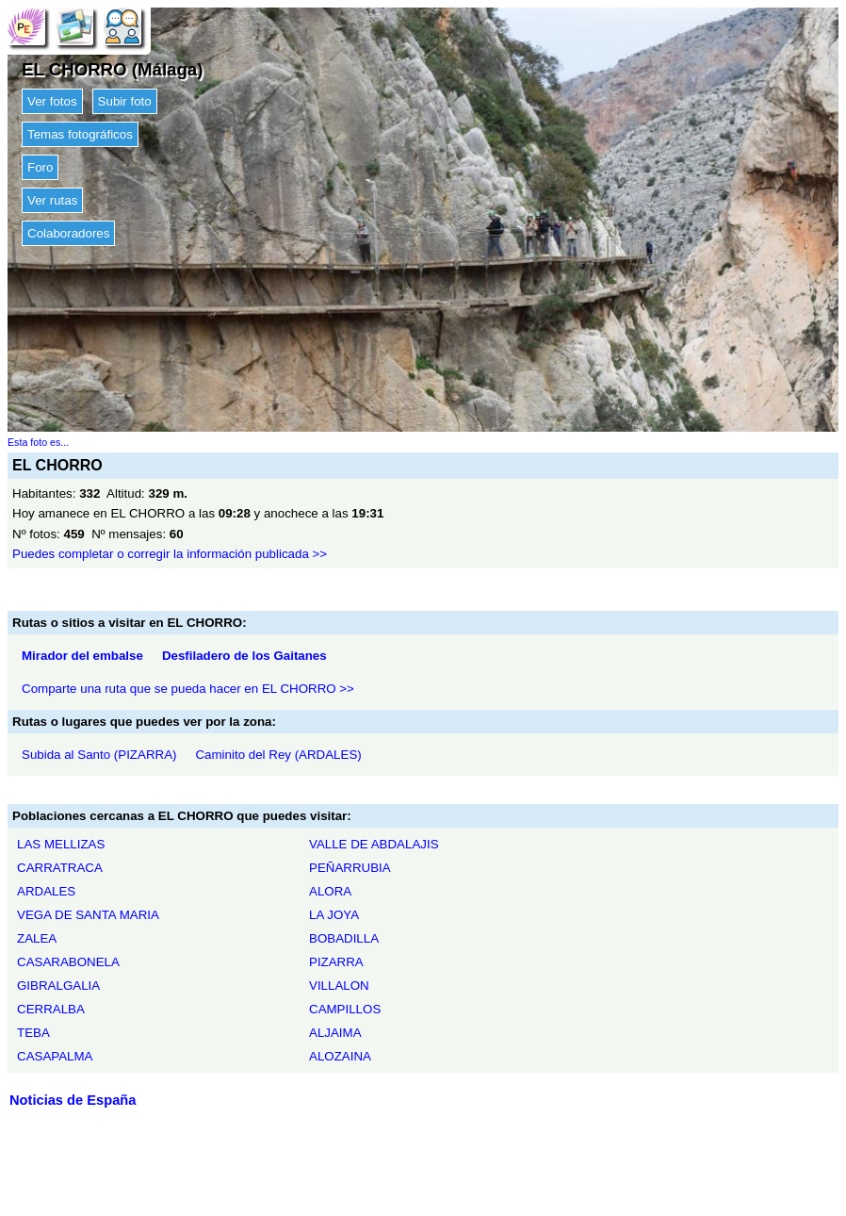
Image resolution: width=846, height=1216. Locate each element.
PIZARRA (336, 962)
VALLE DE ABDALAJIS (374, 844)
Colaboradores (68, 233)
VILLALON (339, 985)
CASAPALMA (55, 1056)
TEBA (33, 1033)
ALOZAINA (340, 1056)
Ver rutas (52, 200)
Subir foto (125, 101)
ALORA (330, 891)
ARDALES (46, 891)
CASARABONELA (68, 962)
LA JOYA (334, 915)
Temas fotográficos (80, 134)
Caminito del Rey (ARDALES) (278, 755)
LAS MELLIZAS (61, 844)
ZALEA (37, 938)
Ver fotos (52, 101)
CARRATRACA (60, 868)
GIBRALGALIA (58, 985)
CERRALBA (51, 1009)
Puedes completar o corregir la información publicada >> (169, 554)
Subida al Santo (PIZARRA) (99, 755)
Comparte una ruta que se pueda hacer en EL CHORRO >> (188, 689)
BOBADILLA (344, 938)
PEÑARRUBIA (350, 868)
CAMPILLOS (345, 1009)
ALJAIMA (335, 1033)
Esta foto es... (38, 442)
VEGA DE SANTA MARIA (88, 915)
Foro (40, 167)
